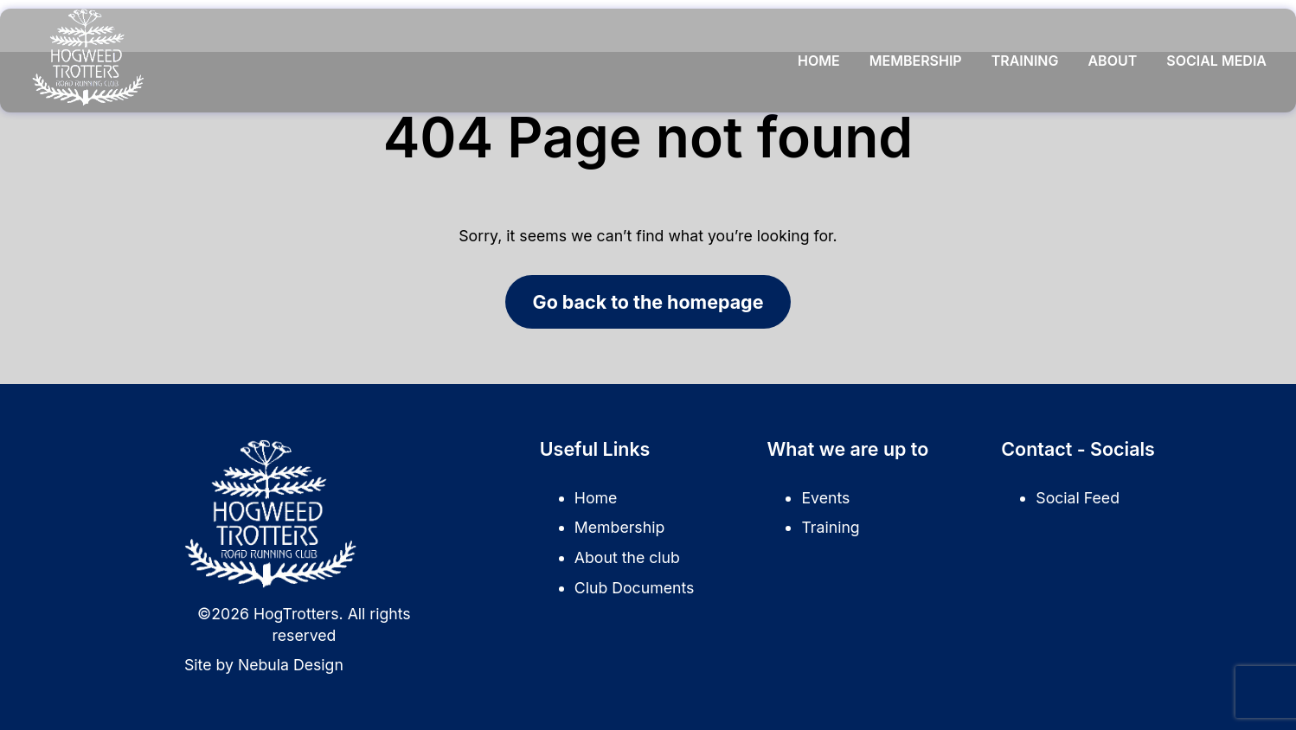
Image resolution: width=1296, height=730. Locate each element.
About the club (627, 557)
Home (819, 60)
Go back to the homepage (648, 302)
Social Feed (1078, 498)
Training (1025, 60)
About (1112, 60)
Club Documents (634, 588)
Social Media (1216, 60)
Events (825, 498)
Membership (915, 60)
